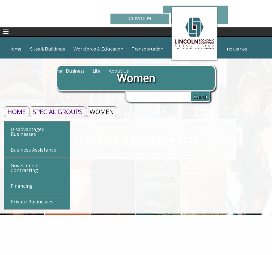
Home (16, 111)
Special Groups (58, 111)
